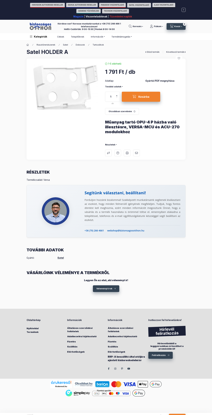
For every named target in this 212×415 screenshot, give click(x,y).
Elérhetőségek (76, 351)
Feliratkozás (159, 355)
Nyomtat (127, 153)
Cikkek (60, 36)
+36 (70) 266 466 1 (111, 23)
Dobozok (80, 45)
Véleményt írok (104, 288)
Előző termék (153, 52)
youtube (128, 368)
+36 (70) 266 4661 (94, 230)
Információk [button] (97, 36)
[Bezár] (184, 10)
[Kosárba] (141, 97)
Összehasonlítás (108, 153)
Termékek (32, 332)
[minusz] (116, 99)
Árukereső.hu (61, 386)
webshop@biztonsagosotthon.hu (125, 230)
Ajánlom (136, 153)
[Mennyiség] (111, 97)
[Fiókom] (157, 26)
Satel (65, 45)
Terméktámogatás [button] (120, 36)
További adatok (113, 86)
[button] (38, 36)
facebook (108, 368)
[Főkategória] (28, 44)
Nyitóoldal (33, 328)
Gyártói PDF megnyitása (159, 80)
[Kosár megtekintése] (176, 26)
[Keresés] (136, 26)
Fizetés (71, 341)
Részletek (110, 144)
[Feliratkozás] (122, 111)
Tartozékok (98, 45)
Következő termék (175, 52)
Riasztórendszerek (46, 45)
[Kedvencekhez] (179, 58)
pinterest (122, 368)
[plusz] (116, 94)
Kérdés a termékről (117, 153)
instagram (115, 368)
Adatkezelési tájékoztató (82, 336)
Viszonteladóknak (96, 16)
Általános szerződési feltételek (80, 330)
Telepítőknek (77, 36)
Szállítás (72, 346)
